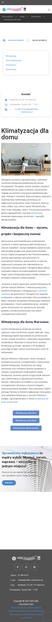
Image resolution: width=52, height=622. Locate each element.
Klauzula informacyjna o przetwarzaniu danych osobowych (26, 614)
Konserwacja (11, 69)
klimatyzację (36, 213)
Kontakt (9, 483)
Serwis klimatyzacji (13, 60)
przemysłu (12, 402)
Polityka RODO (27, 611)
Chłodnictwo (11, 65)
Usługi (22, 17)
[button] (26, 413)
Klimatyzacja (36, 17)
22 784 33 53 (20, 109)
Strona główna (7, 17)
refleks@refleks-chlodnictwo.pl (30, 580)
